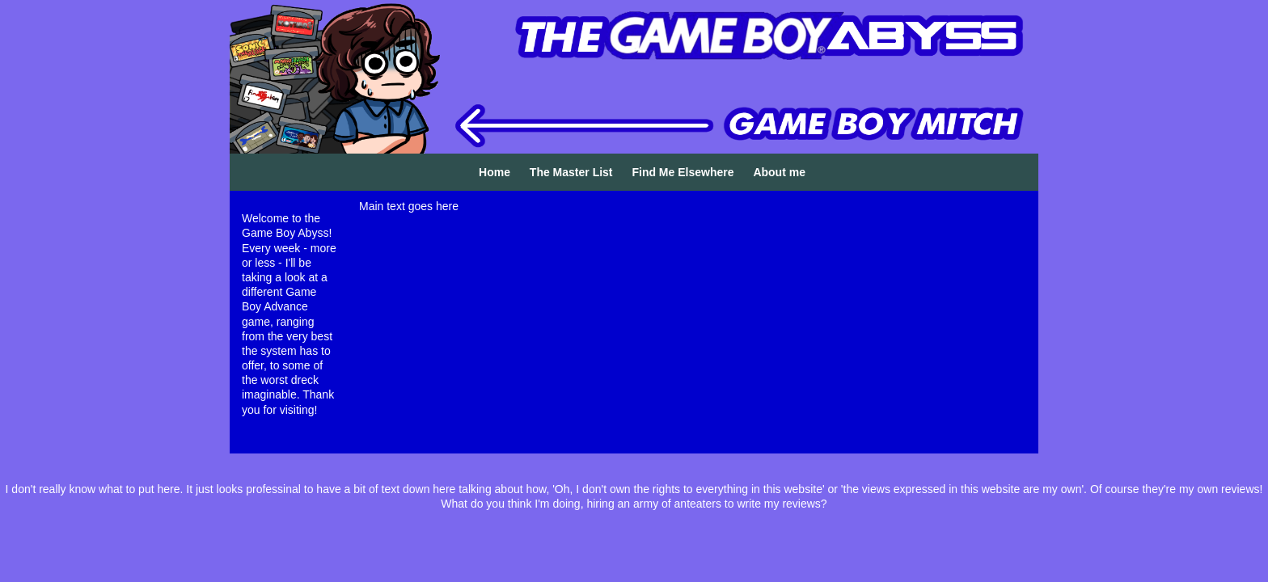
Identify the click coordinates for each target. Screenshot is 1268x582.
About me (779, 172)
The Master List (571, 172)
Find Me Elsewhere (682, 172)
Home (494, 172)
